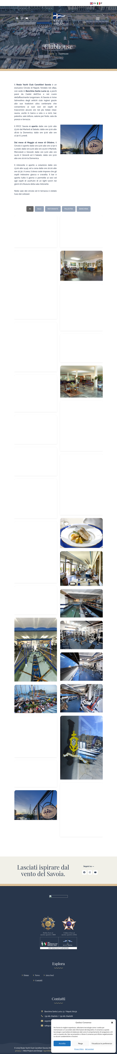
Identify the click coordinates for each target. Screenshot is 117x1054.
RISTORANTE (53, 209)
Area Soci (50, 975)
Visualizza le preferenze (102, 1043)
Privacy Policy (79, 1049)
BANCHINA (83, 209)
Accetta (62, 1043)
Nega (80, 1043)
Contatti (38, 980)
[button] (112, 1022)
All (30, 209)
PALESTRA (68, 209)
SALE (39, 209)
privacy (18, 1051)
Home (26, 975)
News (37, 975)
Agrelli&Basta (48, 1051)
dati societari (89, 1049)
